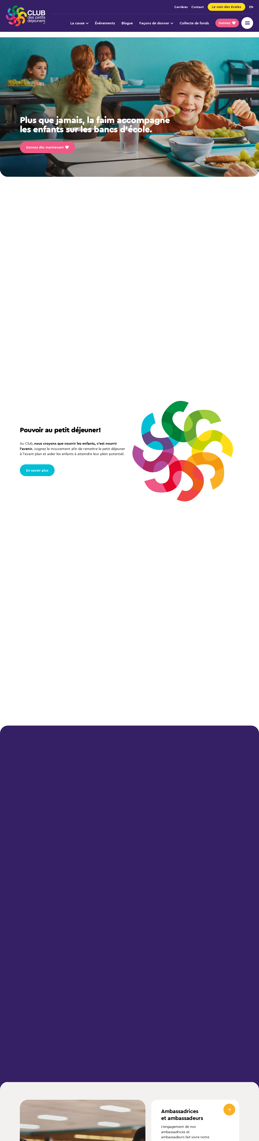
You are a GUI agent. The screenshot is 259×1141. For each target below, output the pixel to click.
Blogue (127, 23)
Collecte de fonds (194, 23)
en (251, 7)
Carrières (181, 7)
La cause (79, 23)
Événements (105, 23)
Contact (197, 7)
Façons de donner (156, 23)
